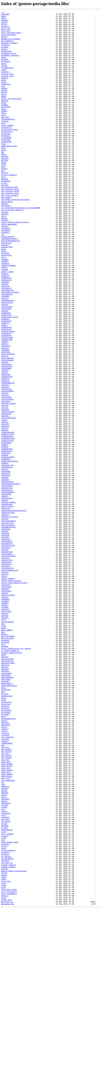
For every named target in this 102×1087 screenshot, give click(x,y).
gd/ (2, 180)
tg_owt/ (5, 991)
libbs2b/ (5, 336)
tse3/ (3, 1003)
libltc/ (5, 511)
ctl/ (3, 101)
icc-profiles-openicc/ (12, 249)
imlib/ (4, 259)
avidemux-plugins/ (10, 64)
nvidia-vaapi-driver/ (12, 781)
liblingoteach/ (8, 499)
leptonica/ (6, 304)
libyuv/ (5, 734)
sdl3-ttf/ (6, 932)
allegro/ (5, 29)
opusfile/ (6, 825)
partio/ (5, 830)
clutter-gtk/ (7, 89)
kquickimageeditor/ (10, 286)
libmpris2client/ (9, 551)
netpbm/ (5, 773)
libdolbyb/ (6, 383)
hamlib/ (5, 242)
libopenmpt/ (7, 581)
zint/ (3, 1063)
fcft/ (3, 136)
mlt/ (3, 756)
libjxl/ (5, 487)
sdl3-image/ (7, 927)
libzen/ (5, 736)
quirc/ (4, 870)
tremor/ (5, 1001)
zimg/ (3, 1060)
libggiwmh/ (6, 440)
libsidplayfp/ (8, 652)
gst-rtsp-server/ (9, 232)
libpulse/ (6, 608)
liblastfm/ (6, 494)
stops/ (4, 971)
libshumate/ (7, 647)
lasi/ (3, 296)
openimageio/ (7, 810)
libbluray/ (6, 333)
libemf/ (5, 408)
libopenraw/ (7, 583)
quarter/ (5, 865)
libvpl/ (5, 709)
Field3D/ (5, 15)
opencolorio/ (7, 791)
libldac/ (5, 497)
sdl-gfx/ (5, 895)
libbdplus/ (6, 331)
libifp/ (5, 469)
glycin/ (5, 205)
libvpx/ (5, 714)
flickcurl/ (6, 151)
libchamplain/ (8, 358)
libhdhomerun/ (8, 457)
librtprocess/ (8, 628)
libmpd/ (5, 544)
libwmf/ (5, 722)
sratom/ (5, 964)
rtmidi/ (5, 887)
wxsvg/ (4, 1048)
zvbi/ (3, 1075)
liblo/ (4, 502)
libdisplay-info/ (9, 378)
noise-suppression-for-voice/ (16, 776)
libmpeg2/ (6, 548)
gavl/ (3, 178)
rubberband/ (7, 890)
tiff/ (3, 996)
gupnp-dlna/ (7, 240)
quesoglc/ (6, 867)
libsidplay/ (7, 650)
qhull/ (4, 862)
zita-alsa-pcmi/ (9, 1065)
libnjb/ (5, 561)
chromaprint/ (7, 79)
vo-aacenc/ (6, 1026)
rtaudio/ (5, 885)
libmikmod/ (6, 529)
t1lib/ (4, 986)
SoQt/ (3, 17)
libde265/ (6, 373)
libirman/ (6, 479)
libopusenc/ (7, 586)
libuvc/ (5, 684)
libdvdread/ (7, 403)
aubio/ (4, 57)
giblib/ (5, 188)
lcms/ (3, 299)
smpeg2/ (5, 949)
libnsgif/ (6, 566)
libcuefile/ (7, 366)
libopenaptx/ (7, 576)
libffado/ (6, 420)
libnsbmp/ (6, 563)
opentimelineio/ (9, 820)
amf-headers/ (7, 47)
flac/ (3, 146)
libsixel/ (6, 655)
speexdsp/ (6, 961)
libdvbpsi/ (6, 393)
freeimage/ (6, 163)
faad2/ (4, 131)
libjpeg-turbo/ (8, 482)
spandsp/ (5, 956)
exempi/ (5, 123)
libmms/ (5, 531)
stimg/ (4, 966)
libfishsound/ (8, 422)
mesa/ (3, 751)
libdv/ (4, 388)
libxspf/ (5, 729)
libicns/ (5, 462)
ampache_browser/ (9, 49)
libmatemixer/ (8, 516)
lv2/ (3, 746)
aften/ (4, 27)
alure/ (4, 42)
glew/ (3, 193)
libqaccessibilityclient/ (14, 610)
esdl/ (3, 121)
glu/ (3, 202)
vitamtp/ (5, 1021)
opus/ (3, 823)
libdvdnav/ (6, 400)
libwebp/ (5, 719)
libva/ (4, 689)
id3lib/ (5, 254)
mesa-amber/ (7, 754)
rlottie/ (5, 877)
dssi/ (3, 111)
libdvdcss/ (6, 398)
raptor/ (5, 872)
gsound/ (5, 220)
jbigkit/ (5, 277)
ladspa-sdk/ (7, 294)
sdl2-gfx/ (6, 912)
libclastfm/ (7, 361)
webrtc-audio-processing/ (14, 1043)
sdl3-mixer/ (7, 929)
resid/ (4, 875)
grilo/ (4, 217)
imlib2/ (5, 262)
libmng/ (5, 534)
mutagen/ (5, 766)
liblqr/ (5, 504)
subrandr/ (6, 974)
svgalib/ (5, 979)
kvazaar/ (5, 291)
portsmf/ (5, 855)
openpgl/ (5, 815)
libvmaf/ (5, 704)
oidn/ (3, 783)
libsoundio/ (7, 662)
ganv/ (3, 175)
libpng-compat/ (8, 600)
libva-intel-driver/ (11, 694)
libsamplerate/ (8, 630)
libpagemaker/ (8, 588)
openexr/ (5, 801)
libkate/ (5, 489)
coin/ (3, 96)
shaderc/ (5, 941)
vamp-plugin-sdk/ (9, 1008)
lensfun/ (5, 301)
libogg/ (5, 571)
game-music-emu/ (9, 173)
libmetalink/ (7, 526)
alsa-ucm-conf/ (8, 39)
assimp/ (5, 54)
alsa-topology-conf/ (11, 37)
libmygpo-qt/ (7, 556)
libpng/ (5, 598)
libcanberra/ (7, 346)
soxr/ (3, 954)
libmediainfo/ (8, 524)
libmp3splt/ (7, 539)
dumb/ (3, 113)
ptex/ (3, 857)
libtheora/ (6, 675)
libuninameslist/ (9, 682)
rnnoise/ (5, 880)
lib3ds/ (5, 309)
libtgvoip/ (6, 672)
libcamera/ (6, 343)
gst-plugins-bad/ (9, 222)
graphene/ (6, 215)
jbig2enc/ (6, 274)
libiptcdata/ (7, 477)
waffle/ (5, 1040)
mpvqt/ (4, 759)
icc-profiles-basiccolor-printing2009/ (21, 247)
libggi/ (5, 432)
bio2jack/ (6, 71)
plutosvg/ (6, 843)
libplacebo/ (7, 595)
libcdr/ (5, 356)
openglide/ (6, 806)
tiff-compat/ (7, 998)
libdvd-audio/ (8, 395)
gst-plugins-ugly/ (10, 230)
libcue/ (5, 363)
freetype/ (6, 165)
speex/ (4, 959)
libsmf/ (5, 657)
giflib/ (5, 190)
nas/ (3, 771)
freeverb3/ (6, 168)
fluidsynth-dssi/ (9, 153)
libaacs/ (5, 314)
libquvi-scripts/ (9, 618)
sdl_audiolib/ (8, 934)
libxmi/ (5, 724)
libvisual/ (6, 702)
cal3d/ (4, 76)
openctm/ (5, 796)
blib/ (3, 74)
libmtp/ (5, 553)
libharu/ (5, 455)
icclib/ (5, 252)
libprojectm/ (7, 605)
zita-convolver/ (9, 1068)
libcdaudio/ (7, 351)
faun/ (3, 133)
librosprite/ (7, 625)
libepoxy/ (6, 413)
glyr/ (3, 210)
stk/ (3, 969)
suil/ (3, 976)
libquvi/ (5, 615)
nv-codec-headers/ (10, 778)
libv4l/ (5, 687)
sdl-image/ (6, 897)
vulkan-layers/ (8, 1035)
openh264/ (6, 808)
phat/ (3, 835)
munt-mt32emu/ (8, 761)
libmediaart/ (7, 521)
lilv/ (3, 741)
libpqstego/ (7, 603)
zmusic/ (5, 1072)
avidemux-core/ (8, 62)
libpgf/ (5, 593)
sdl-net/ (5, 902)
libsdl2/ (5, 637)
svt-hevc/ (6, 984)
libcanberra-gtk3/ (10, 348)
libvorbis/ (6, 707)
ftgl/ (3, 170)
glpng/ (4, 200)
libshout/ (6, 645)
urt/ (3, 1006)
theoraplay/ (7, 993)
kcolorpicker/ (8, 282)
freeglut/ (6, 160)
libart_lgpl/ (7, 324)
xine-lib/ (6, 1055)
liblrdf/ (5, 506)
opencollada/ (7, 788)
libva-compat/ (8, 692)
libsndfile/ (7, 660)
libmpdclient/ (8, 546)
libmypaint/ (7, 558)
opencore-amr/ (8, 793)
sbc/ (3, 892)
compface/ (6, 99)
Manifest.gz (7, 1080)
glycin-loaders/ (9, 207)
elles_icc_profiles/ (11, 116)
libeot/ (5, 410)
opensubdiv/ (7, 818)
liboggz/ (5, 573)
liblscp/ (5, 509)
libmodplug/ (7, 536)
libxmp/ (5, 726)
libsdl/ (5, 635)
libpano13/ (6, 591)
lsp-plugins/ (7, 744)
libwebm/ (5, 717)
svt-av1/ (5, 981)
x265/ (3, 1053)
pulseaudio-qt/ (8, 860)
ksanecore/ (6, 289)
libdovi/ (5, 385)
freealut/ (6, 158)
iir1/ (3, 257)
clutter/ (5, 84)
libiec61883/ (7, 467)
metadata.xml (7, 1082)
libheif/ (5, 460)
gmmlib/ (5, 212)
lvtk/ (3, 749)
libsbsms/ (6, 633)
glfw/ (3, 195)
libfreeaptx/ (7, 427)
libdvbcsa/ (6, 390)
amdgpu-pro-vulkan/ (10, 44)
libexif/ (5, 415)
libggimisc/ (7, 437)
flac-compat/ (7, 148)
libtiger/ (6, 677)
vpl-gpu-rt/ (7, 1033)
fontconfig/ (7, 155)
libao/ (4, 319)
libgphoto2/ (7, 450)
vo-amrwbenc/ (7, 1028)
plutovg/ (5, 845)
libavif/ (5, 329)
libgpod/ (5, 452)
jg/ (2, 279)
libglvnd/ (6, 447)
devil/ (4, 109)
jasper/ (5, 269)
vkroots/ (5, 1023)
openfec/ (5, 803)
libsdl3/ (5, 640)
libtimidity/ (7, 679)
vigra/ (4, 1013)
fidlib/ (5, 143)
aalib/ (4, 24)
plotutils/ (6, 840)
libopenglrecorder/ (10, 578)
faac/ (3, 128)
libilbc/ (5, 472)
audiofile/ (6, 59)
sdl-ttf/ (5, 909)
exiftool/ (6, 126)
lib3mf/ (5, 311)
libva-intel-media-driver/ (14, 697)
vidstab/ (5, 1011)
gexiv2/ (5, 185)
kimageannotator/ (9, 284)
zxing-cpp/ (6, 1077)
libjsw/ (5, 484)
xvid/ (3, 1058)
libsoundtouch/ (8, 665)
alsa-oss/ (6, 34)
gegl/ (3, 183)
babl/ (3, 67)
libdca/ (5, 371)
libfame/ (5, 417)
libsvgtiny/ (7, 670)
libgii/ (5, 445)
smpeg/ (4, 946)
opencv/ (5, 798)
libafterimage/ (8, 316)
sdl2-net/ (6, 919)
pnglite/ (5, 848)
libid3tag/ (6, 464)
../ (2, 12)
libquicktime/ (8, 613)
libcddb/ (5, 353)
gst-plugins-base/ (10, 225)
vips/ (3, 1016)
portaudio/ (6, 850)
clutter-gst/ (7, 86)
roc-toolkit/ (7, 882)
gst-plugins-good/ (10, 227)
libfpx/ (5, 425)
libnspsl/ (6, 568)
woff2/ (4, 1045)
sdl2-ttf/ (6, 924)
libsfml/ (5, 642)
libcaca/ (5, 341)
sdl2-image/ (7, 914)
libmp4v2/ (6, 541)
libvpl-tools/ (8, 712)
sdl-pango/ (6, 904)
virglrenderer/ (8, 1018)
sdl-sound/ (6, 907)
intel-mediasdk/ (9, 267)
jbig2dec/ (6, 272)
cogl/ (3, 94)
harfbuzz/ (6, 244)
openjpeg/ (6, 813)
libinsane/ (6, 474)
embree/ (5, 118)
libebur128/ (7, 405)
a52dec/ (5, 22)
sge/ (3, 939)
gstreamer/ (6, 235)
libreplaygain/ (8, 623)
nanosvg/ (5, 768)
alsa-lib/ (6, 32)
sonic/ (4, 951)
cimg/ (3, 81)
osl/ (3, 828)
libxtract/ (6, 731)
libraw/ (5, 620)
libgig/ (5, 442)
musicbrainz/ (7, 764)
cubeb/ (4, 104)
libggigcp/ (6, 435)
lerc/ (3, 306)
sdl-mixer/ (6, 899)
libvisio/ (6, 699)
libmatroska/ (7, 519)
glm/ (3, 198)
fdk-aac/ (5, 138)
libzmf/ (5, 739)
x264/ (3, 1050)
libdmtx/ (5, 380)
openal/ (5, 786)
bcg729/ (5, 69)
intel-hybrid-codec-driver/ (15, 264)
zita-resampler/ (9, 1070)
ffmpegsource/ (8, 141)
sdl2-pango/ (7, 922)
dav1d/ (4, 106)
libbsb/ (5, 338)
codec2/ (5, 91)
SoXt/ (3, 20)
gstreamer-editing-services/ (15, 237)
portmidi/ (6, 853)
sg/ (2, 937)
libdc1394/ (6, 368)
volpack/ (5, 1030)
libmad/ (5, 514)
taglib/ (5, 988)
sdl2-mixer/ (7, 917)
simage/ (5, 944)
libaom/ (5, 321)
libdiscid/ (6, 375)
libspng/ (5, 667)
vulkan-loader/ (8, 1038)
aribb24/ (5, 52)
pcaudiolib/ (7, 833)
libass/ (5, 326)
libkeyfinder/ (8, 492)
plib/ (3, 838)
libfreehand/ (7, 430)
